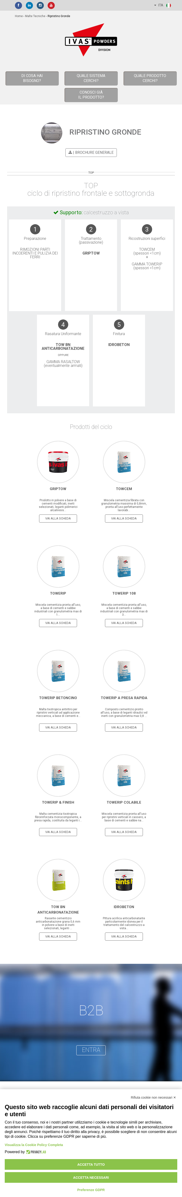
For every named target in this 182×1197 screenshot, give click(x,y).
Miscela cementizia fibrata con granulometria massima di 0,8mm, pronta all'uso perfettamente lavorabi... (124, 504)
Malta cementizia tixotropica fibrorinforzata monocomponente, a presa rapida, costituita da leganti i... (58, 817)
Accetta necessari (91, 1177)
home (19, 16)
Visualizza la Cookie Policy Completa (34, 1145)
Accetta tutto (91, 1164)
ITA (163, 5)
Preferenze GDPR (91, 1190)
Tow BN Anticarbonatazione (63, 346)
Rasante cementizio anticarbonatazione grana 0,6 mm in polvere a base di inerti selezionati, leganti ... (58, 922)
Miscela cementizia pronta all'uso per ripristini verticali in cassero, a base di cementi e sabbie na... (124, 817)
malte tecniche (35, 16)
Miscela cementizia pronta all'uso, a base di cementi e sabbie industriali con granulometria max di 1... (58, 609)
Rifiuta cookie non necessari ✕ (153, 1097)
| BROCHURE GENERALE (90, 152)
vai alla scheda (58, 518)
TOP (91, 172)
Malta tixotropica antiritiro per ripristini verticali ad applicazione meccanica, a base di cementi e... (58, 712)
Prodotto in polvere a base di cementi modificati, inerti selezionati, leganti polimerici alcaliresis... (58, 504)
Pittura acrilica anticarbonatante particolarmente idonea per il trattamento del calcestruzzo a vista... (124, 922)
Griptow (91, 253)
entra (91, 1049)
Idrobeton (119, 344)
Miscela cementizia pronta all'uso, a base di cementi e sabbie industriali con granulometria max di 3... (124, 609)
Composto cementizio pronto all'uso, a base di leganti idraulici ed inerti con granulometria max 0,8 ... (123, 712)
